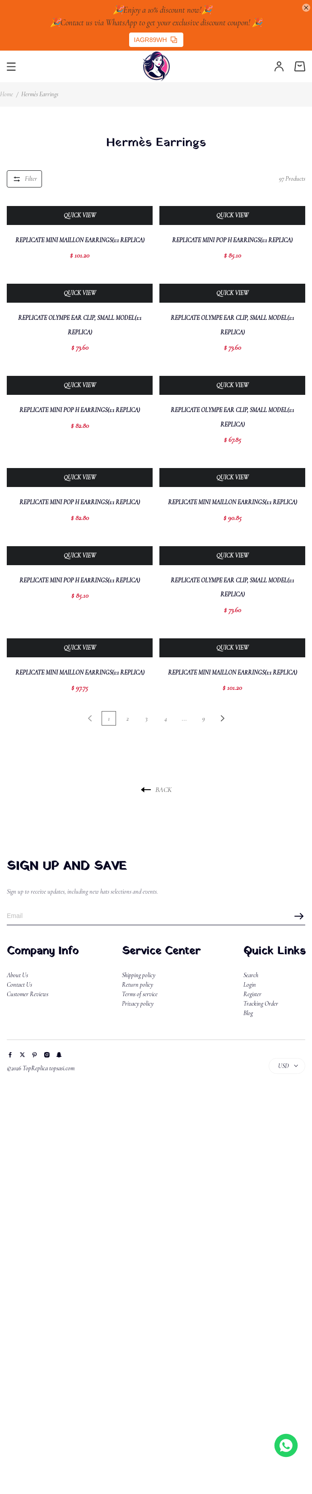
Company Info (43, 951)
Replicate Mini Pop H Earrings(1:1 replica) (232, 240)
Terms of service (140, 994)
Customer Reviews (27, 994)
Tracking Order (260, 1003)
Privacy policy (138, 1003)
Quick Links (274, 951)
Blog (248, 1013)
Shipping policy (138, 975)
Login (249, 984)
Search (250, 975)
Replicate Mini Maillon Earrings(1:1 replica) (79, 240)
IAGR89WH (155, 39)
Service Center (161, 951)
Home (6, 94)
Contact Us (19, 984)
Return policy (137, 984)
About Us (17, 975)
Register (252, 994)
